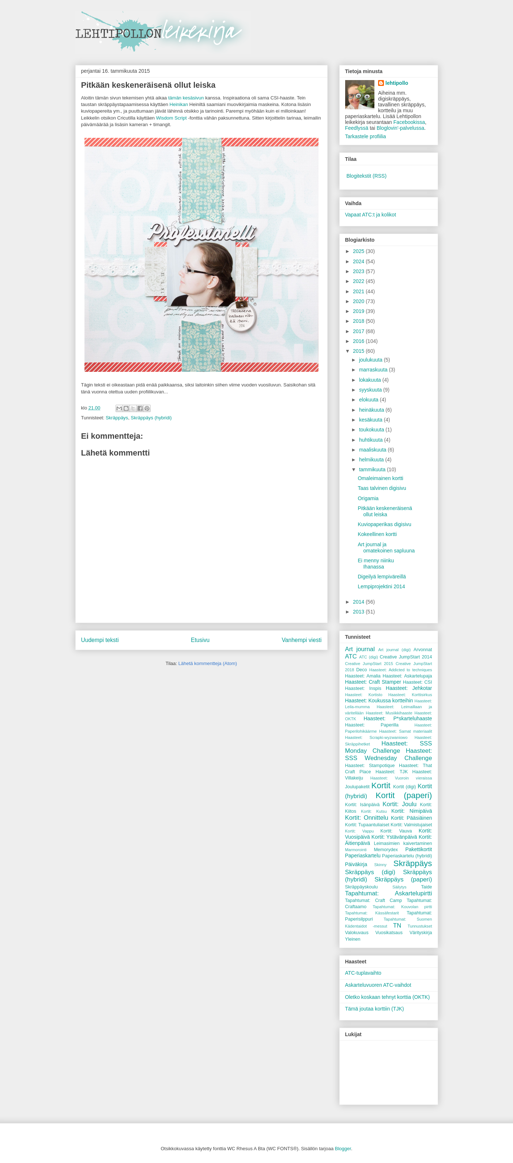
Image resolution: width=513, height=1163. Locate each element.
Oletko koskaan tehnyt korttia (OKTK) (387, 997)
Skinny (380, 864)
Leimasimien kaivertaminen (403, 843)
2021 (359, 291)
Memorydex (386, 849)
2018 (359, 321)
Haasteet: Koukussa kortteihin (379, 700)
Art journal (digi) (394, 649)
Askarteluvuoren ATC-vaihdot (378, 985)
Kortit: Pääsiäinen (411, 818)
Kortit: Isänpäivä (362, 804)
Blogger (343, 1148)
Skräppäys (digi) (370, 872)
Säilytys (399, 887)
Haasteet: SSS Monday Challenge (388, 747)
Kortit (381, 785)
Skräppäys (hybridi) (151, 417)
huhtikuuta (371, 440)
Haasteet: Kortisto (363, 694)
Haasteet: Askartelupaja (407, 676)
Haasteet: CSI (417, 682)
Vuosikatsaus (389, 932)
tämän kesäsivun (186, 98)
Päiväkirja (356, 864)
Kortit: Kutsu (373, 811)
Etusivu (200, 640)
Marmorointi (356, 849)
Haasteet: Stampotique (370, 765)
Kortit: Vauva (396, 831)
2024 (359, 261)
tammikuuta (373, 469)
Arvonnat (423, 649)
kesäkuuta (371, 420)
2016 (359, 341)
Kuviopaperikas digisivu (384, 524)
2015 (359, 351)
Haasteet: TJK (392, 771)
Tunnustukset (420, 926)
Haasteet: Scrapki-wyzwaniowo (376, 737)
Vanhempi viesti (302, 640)
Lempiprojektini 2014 (381, 586)
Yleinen (353, 939)
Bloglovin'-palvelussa (400, 128)
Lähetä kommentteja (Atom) (207, 663)
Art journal (360, 649)
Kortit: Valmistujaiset (411, 824)
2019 (359, 311)
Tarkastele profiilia (365, 136)
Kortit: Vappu (359, 831)
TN (397, 925)
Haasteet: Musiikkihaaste (389, 713)
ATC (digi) (368, 657)
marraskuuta (374, 370)
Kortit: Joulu (399, 804)
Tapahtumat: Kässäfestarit (372, 913)
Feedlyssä (357, 128)
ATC (351, 656)
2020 (359, 301)
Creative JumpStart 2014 (406, 657)
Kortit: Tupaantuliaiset (367, 824)
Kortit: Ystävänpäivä (394, 837)
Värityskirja (421, 932)
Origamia (368, 498)
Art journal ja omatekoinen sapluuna (386, 547)
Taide (426, 887)
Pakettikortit (418, 849)
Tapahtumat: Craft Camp (373, 900)
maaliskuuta (373, 450)
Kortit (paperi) (404, 795)
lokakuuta (370, 380)
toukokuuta (372, 430)
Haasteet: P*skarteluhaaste (397, 718)
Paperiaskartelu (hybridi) (407, 855)
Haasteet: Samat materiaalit (405, 731)
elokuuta (369, 400)
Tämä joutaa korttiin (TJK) (374, 1009)
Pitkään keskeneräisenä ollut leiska (385, 511)
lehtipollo (396, 83)
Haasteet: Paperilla (372, 725)
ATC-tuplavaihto (363, 973)
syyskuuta (371, 390)
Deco (361, 669)
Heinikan (179, 104)
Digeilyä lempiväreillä (382, 576)
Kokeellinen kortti (377, 534)
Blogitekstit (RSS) (366, 176)
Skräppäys (117, 417)
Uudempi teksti (100, 640)
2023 (359, 271)
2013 (359, 612)
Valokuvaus (357, 932)
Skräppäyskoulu (361, 887)
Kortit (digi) (404, 786)
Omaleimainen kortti (380, 478)
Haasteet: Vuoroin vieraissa (401, 778)
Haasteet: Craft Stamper (373, 682)
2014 (359, 602)
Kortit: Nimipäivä (411, 811)
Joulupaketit (357, 786)
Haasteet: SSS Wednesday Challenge (388, 754)
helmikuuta (372, 459)
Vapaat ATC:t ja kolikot (370, 215)
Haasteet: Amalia (363, 676)
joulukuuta (371, 360)
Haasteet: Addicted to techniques (400, 670)
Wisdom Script (171, 118)
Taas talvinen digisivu (382, 488)
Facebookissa (409, 122)
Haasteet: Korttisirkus (410, 694)
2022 (359, 281)
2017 (359, 331)
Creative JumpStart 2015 (369, 663)
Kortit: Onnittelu (366, 817)
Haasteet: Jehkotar (409, 688)
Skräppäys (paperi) (403, 879)
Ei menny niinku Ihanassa (376, 564)
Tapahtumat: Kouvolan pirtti (402, 907)
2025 (359, 251)
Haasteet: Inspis (363, 688)
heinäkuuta (372, 410)
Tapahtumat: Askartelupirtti (388, 893)
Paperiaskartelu (363, 855)
